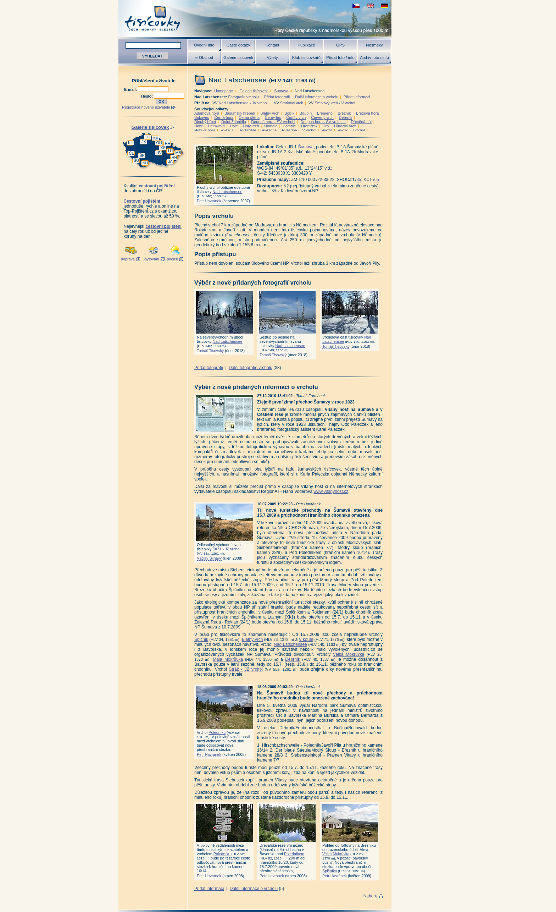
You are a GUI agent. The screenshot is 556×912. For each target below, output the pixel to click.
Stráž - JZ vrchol (226, 549)
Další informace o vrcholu (316, 97)
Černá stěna (249, 117)
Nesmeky (374, 45)
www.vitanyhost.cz (330, 491)
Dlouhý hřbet (205, 122)
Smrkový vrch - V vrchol (335, 103)
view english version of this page (370, 6)
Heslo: (147, 96)
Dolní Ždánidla (233, 122)
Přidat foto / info (340, 57)
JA (170, 161)
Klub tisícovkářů (306, 57)
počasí (172, 259)
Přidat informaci (357, 97)
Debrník (345, 117)
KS (162, 147)
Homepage (223, 91)
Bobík (290, 113)
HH (174, 157)
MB (178, 152)
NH (145, 163)
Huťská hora (204, 130)
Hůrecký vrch (345, 126)
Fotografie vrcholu (243, 97)
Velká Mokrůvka (348, 654)
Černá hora (223, 117)
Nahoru (370, 896)
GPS (340, 45)
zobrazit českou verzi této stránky (356, 6)
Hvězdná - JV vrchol (299, 130)
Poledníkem (294, 854)
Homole (270, 126)
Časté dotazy (238, 45)
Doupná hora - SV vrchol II (323, 122)
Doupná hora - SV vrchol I (273, 122)
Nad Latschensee (227, 191)
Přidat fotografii (277, 97)
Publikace (306, 45)
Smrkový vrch (291, 103)
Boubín (306, 113)
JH (148, 137)
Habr (198, 126)
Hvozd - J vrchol (351, 130)
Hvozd (326, 130)
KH (130, 143)
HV (159, 152)
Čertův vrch (296, 117)
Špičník (201, 639)
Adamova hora (206, 113)
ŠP (141, 155)
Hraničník (309, 126)
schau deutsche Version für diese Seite (384, 6)
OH (159, 143)
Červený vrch (322, 117)
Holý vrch (251, 126)
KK (155, 138)
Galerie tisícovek (238, 57)
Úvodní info (204, 45)
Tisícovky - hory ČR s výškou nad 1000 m (254, 18)
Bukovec (201, 117)
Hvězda (228, 130)
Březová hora (367, 113)
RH (168, 143)
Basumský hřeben (239, 113)
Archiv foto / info (374, 57)
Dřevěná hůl (361, 122)
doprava (128, 259)
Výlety (272, 57)
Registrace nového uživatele (146, 107)
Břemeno (325, 113)
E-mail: (131, 89)
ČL (131, 153)
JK (143, 141)
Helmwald (216, 126)
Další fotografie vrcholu (250, 367)
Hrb (326, 126)
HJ (170, 151)
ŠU (136, 160)
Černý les (273, 117)
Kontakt (272, 45)
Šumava (281, 91)
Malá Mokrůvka (228, 659)
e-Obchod (204, 57)
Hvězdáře (248, 130)
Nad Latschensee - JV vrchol (244, 103)
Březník (344, 113)
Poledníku (217, 732)
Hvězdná (269, 130)
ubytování (151, 259)
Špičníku (329, 871)
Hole (234, 126)
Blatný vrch (269, 113)
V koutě (306, 639)
